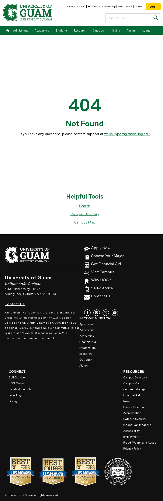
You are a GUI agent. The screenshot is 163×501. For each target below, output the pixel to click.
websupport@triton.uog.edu (127, 134)
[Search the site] (155, 17)
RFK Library (94, 6)
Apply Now (100, 248)
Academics (42, 30)
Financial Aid (87, 342)
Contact (81, 6)
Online (16, 383)
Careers (138, 6)
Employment (131, 436)
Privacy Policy (132, 448)
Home (8, 30)
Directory (70, 6)
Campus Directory (84, 214)
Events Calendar (134, 407)
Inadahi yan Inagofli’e (137, 424)
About (146, 30)
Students (61, 30)
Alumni (130, 30)
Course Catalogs (134, 389)
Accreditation (132, 413)
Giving (116, 30)
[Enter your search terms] (132, 18)
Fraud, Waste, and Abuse (139, 442)
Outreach (99, 30)
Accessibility (131, 430)
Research (80, 30)
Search (84, 206)
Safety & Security (20, 389)
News (120, 6)
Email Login (16, 395)
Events (128, 6)
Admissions (20, 30)
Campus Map (108, 6)
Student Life (87, 347)
